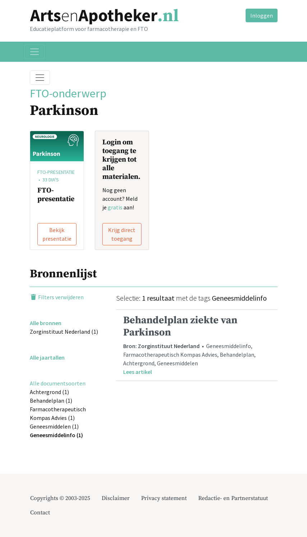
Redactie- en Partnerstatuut (233, 498)
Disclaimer (116, 498)
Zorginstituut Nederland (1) (64, 331)
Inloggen (261, 15)
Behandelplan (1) (51, 400)
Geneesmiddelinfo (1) (56, 435)
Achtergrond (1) (49, 391)
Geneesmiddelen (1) (54, 426)
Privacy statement (164, 498)
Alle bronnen (45, 323)
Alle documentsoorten (57, 383)
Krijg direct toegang (121, 234)
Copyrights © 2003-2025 (60, 498)
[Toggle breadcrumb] (40, 77)
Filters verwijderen (57, 297)
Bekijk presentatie (56, 234)
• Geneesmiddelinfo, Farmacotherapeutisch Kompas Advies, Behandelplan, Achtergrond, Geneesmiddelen (196, 345)
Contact (40, 512)
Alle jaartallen (47, 357)
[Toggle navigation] (34, 52)
